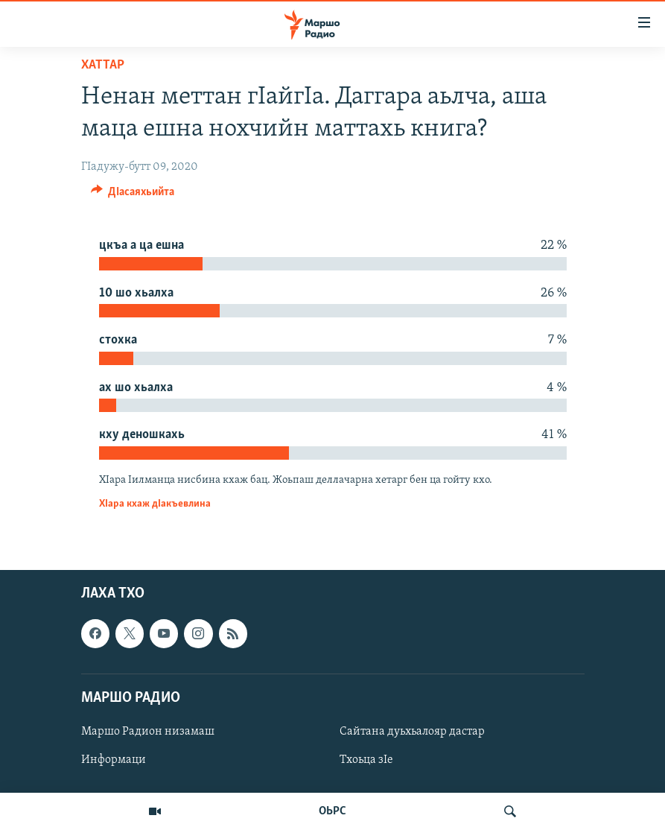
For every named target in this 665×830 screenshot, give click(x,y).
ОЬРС (332, 811)
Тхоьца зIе (366, 760)
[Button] (133, 195)
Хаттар (102, 65)
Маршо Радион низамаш (147, 732)
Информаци (113, 760)
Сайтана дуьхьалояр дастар (412, 732)
